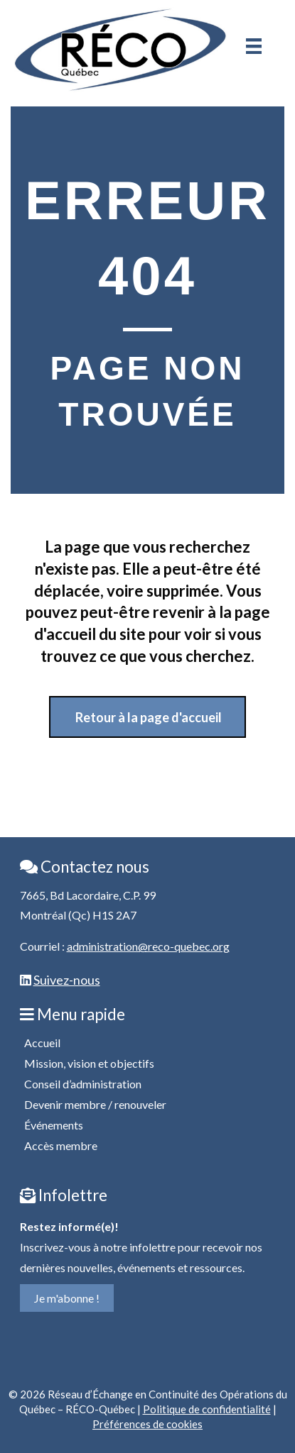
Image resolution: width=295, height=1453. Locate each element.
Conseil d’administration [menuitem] (82, 1083)
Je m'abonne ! (67, 1298)
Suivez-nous (66, 980)
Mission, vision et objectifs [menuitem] (89, 1063)
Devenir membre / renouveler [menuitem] (95, 1104)
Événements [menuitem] (53, 1125)
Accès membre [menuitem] (60, 1145)
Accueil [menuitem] (42, 1042)
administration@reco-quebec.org (148, 946)
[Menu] (254, 46)
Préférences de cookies (147, 1424)
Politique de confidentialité (207, 1409)
